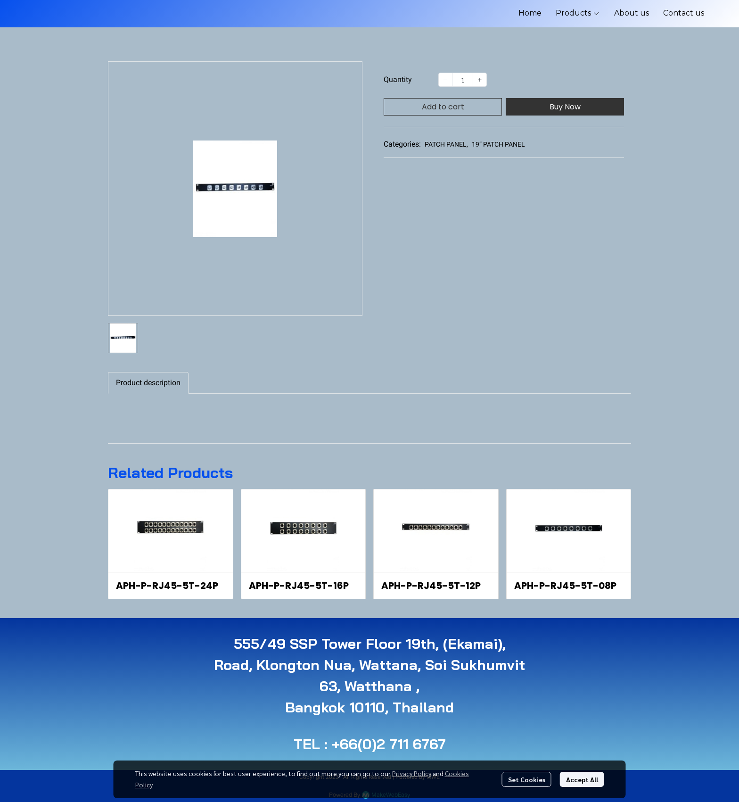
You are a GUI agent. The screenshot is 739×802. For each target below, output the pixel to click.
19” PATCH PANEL (498, 144)
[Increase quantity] (479, 79)
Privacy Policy (411, 773)
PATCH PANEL (446, 144)
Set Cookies (526, 779)
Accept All (582, 779)
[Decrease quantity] (445, 79)
